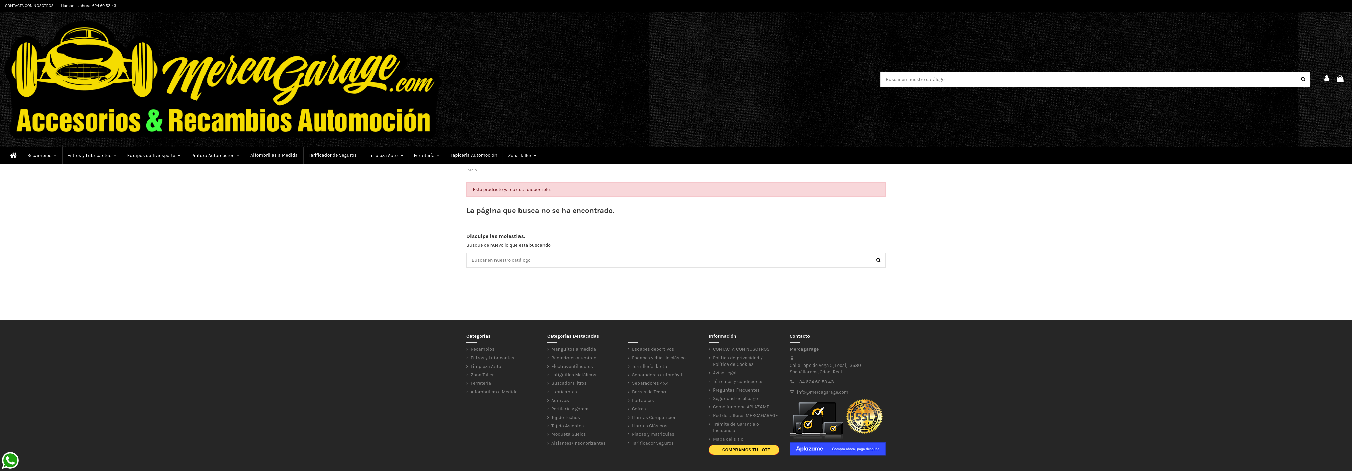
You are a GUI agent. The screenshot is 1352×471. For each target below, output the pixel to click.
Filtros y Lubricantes (492, 358)
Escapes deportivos (653, 349)
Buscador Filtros (569, 383)
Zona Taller (482, 375)
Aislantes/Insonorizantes (578, 443)
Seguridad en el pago (735, 398)
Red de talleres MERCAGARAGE (745, 415)
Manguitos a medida (573, 349)
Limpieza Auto (485, 366)
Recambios (482, 349)
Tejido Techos (565, 417)
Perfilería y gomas (570, 409)
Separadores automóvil (657, 375)
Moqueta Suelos (568, 434)
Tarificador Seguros (653, 443)
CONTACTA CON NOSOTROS (30, 5)
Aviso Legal (725, 373)
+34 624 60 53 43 (815, 382)
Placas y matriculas (653, 434)
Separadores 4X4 (650, 383)
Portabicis (643, 400)
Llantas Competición (654, 417)
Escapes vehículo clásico (659, 358)
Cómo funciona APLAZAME (741, 407)
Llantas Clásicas (649, 426)
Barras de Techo (649, 392)
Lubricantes (564, 392)
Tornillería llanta (649, 366)
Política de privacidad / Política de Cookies (738, 361)
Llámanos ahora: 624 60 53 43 (88, 5)
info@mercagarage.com (822, 392)
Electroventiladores (572, 366)
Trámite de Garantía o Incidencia (736, 427)
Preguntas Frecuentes (736, 390)
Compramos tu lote (746, 450)
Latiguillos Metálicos (573, 375)
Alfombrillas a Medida (494, 392)
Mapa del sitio (728, 439)
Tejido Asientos (567, 426)
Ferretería (480, 383)
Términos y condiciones (738, 381)
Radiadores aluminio (573, 358)
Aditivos (560, 400)
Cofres (639, 409)
